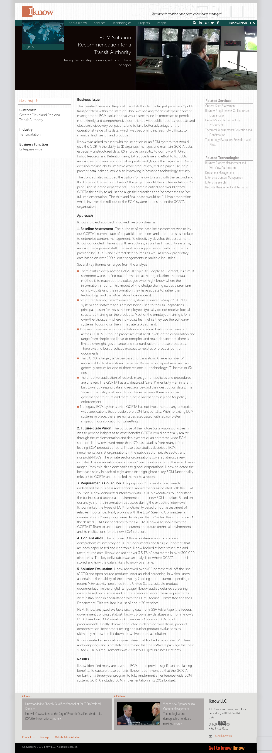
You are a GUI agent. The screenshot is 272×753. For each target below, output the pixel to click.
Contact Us (28, 737)
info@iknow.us (223, 736)
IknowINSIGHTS (242, 23)
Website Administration (67, 737)
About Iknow (78, 23)
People (162, 23)
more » (56, 719)
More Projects (28, 100)
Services (100, 23)
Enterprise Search (215, 182)
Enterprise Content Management (224, 177)
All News (26, 696)
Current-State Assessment (220, 106)
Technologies (122, 23)
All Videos (119, 696)
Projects (144, 23)
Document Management (219, 173)
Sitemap (44, 737)
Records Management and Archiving (226, 187)
